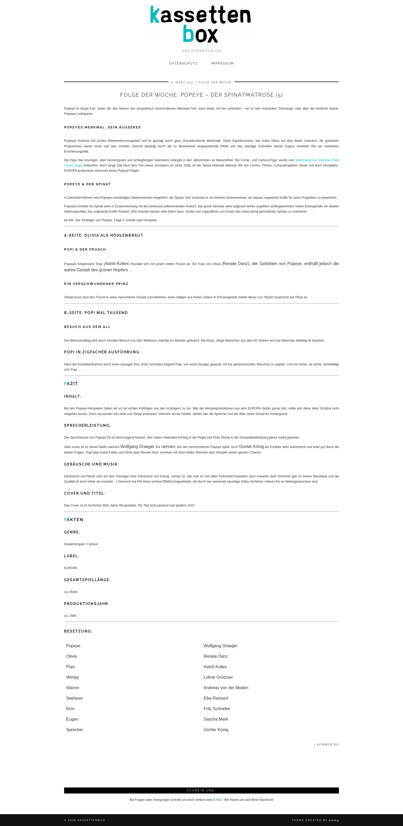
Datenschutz (183, 63)
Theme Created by (315, 820)
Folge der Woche (215, 82)
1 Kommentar (326, 744)
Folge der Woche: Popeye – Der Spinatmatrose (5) (201, 95)
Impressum (222, 63)
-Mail (217, 800)
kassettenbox (91, 820)
